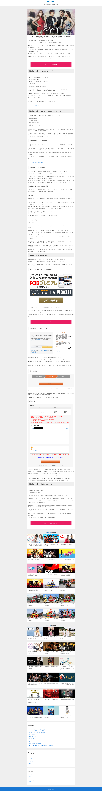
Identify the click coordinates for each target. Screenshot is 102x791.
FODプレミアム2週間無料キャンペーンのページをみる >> (40, 105)
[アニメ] (30, 756)
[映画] (30, 763)
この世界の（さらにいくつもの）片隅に (37, 729)
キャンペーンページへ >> (51, 321)
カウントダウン (32, 734)
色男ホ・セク (32, 738)
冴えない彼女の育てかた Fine (35, 743)
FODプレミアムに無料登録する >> (51, 523)
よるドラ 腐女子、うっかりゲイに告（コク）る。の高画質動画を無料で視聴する (67, 668)
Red (30, 741)
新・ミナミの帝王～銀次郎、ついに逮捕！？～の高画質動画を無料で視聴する (35, 717)
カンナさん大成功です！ (34, 736)
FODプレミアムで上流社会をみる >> (35, 162)
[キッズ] (30, 758)
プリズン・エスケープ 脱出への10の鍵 (37, 732)
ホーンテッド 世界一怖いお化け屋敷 (36, 730)
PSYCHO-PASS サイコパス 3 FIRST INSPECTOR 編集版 (41, 745)
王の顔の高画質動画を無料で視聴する (51, 666)
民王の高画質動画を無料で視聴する (34, 559)
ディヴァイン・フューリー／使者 (36, 740)
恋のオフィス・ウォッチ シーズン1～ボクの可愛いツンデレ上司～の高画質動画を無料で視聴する (35, 701)
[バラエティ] (31, 761)
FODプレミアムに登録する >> (51, 64)
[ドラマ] (49, 532)
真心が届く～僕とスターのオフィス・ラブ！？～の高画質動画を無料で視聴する (67, 685)
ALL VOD (51, 2)
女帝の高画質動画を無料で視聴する (66, 544)
